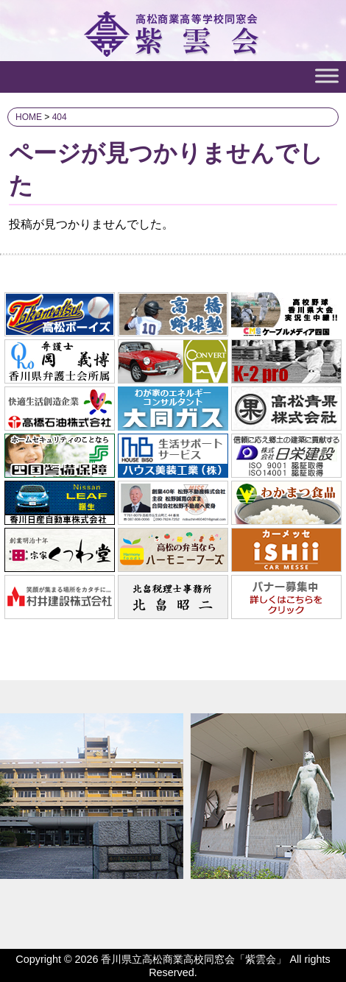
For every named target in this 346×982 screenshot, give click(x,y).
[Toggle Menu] (327, 75)
